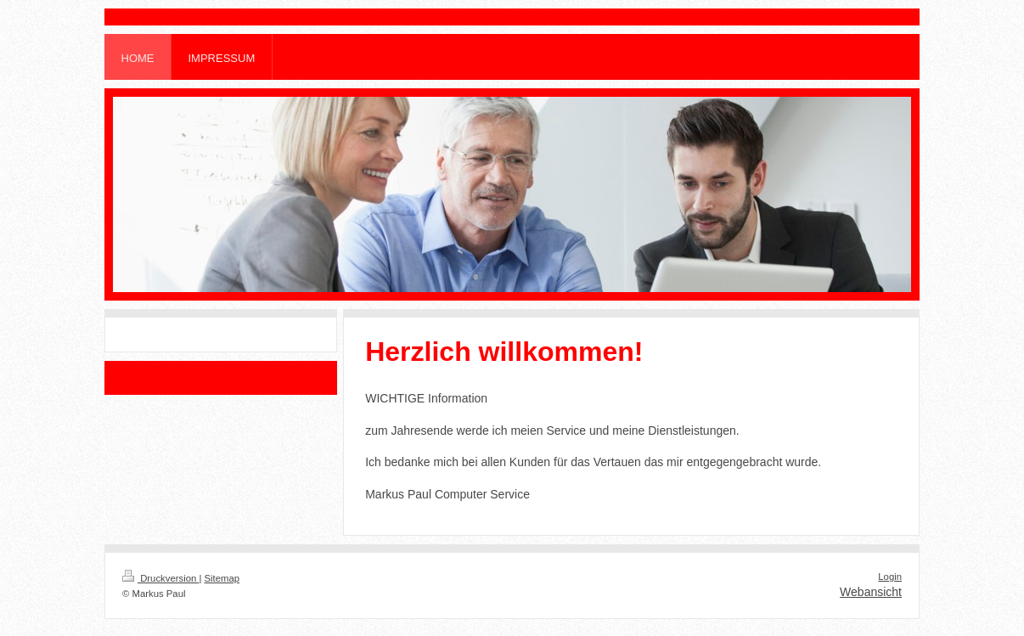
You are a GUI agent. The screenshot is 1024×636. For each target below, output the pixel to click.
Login (890, 576)
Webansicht (871, 592)
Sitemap (222, 578)
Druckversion (160, 578)
